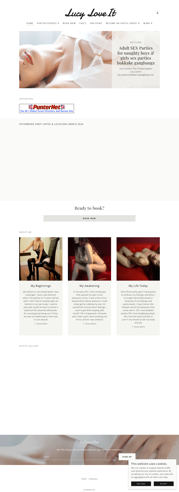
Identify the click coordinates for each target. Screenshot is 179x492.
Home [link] (29, 23)
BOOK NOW (89, 218)
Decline (142, 484)
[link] (89, 15)
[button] (157, 13)
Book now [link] (69, 23)
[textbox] (79, 457)
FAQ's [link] (82, 23)
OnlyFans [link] (96, 23)
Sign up (127, 456)
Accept (164, 484)
